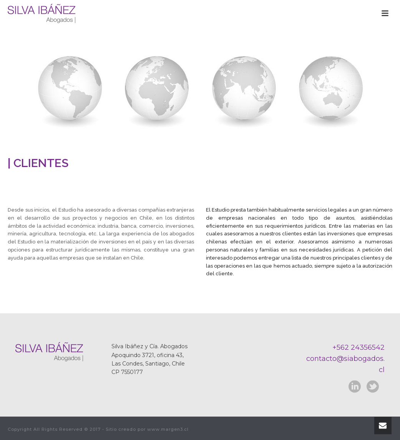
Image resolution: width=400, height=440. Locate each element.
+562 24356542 (358, 347)
